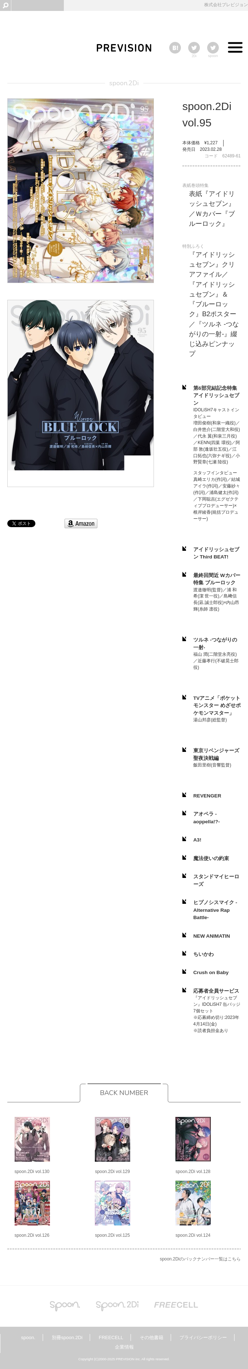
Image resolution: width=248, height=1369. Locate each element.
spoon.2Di (124, 83)
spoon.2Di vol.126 (32, 1235)
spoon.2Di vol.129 (112, 1171)
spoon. (28, 1337)
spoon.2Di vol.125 (112, 1235)
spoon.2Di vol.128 (192, 1171)
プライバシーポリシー (203, 1337)
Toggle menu (235, 49)
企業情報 (124, 1347)
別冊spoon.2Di (67, 1337)
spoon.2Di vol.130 (32, 1171)
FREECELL (111, 1337)
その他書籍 (151, 1337)
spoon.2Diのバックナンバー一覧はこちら (200, 1259)
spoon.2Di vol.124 (192, 1235)
